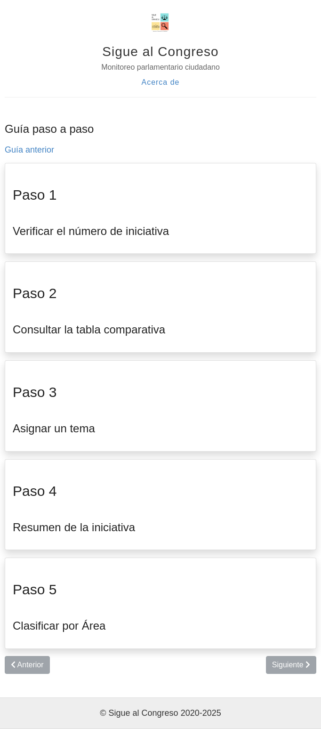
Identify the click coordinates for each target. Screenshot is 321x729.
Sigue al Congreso (160, 51)
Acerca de (160, 82)
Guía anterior (29, 149)
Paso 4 (34, 491)
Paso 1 (34, 194)
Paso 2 (34, 293)
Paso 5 (34, 589)
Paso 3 (34, 392)
